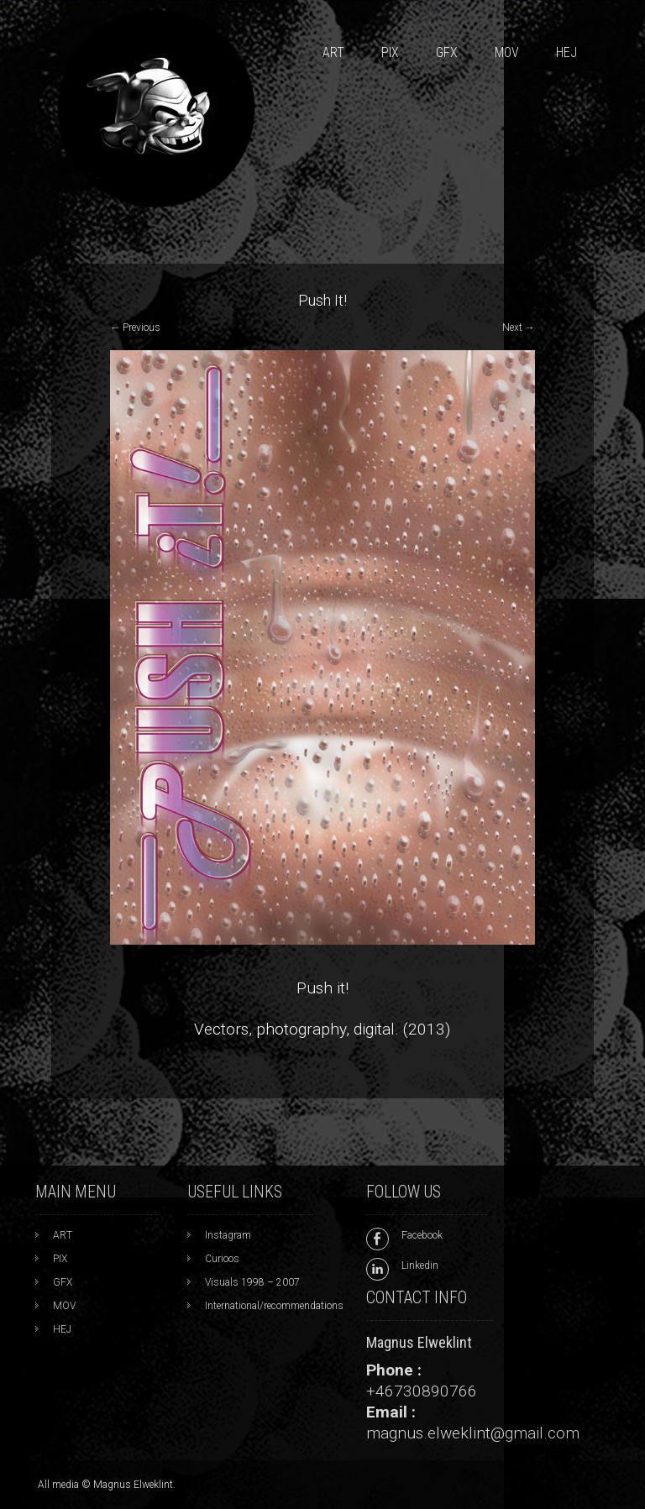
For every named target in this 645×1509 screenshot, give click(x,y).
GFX (447, 52)
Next (518, 327)
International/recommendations (274, 1306)
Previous (135, 327)
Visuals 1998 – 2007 (252, 1282)
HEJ (566, 52)
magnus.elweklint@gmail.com (472, 1433)
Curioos (222, 1259)
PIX (390, 52)
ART (333, 52)
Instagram (228, 1235)
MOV (507, 52)
